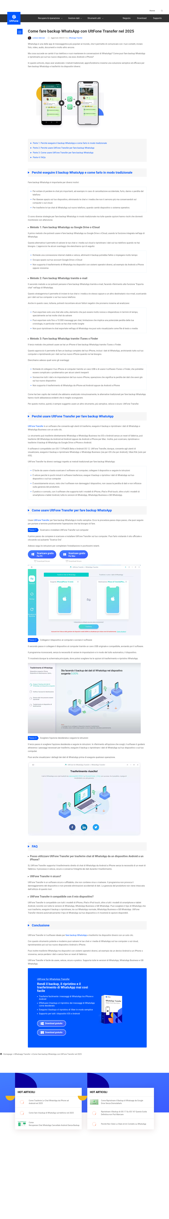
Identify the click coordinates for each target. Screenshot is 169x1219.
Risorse (152, 11)
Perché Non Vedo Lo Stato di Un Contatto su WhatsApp (123, 1124)
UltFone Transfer (35, 426)
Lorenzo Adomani (36, 38)
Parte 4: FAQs (39, 157)
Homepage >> (7, 1054)
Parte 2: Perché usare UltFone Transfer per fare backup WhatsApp (63, 148)
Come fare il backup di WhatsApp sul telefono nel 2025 (51, 1113)
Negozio (126, 18)
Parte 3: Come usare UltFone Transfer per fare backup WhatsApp (63, 152)
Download (141, 18)
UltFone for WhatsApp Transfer (53, 979)
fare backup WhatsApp (76, 935)
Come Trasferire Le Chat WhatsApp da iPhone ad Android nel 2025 (49, 1101)
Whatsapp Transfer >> (24, 1054)
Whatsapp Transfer (75, 38)
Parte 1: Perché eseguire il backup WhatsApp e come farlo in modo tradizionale (70, 143)
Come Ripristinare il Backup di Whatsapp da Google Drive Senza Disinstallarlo (122, 1101)
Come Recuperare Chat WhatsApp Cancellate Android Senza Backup (52, 1123)
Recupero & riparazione (50, 18)
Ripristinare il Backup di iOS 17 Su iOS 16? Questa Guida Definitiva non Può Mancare (124, 1113)
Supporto (157, 18)
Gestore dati (75, 18)
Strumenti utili (96, 18)
